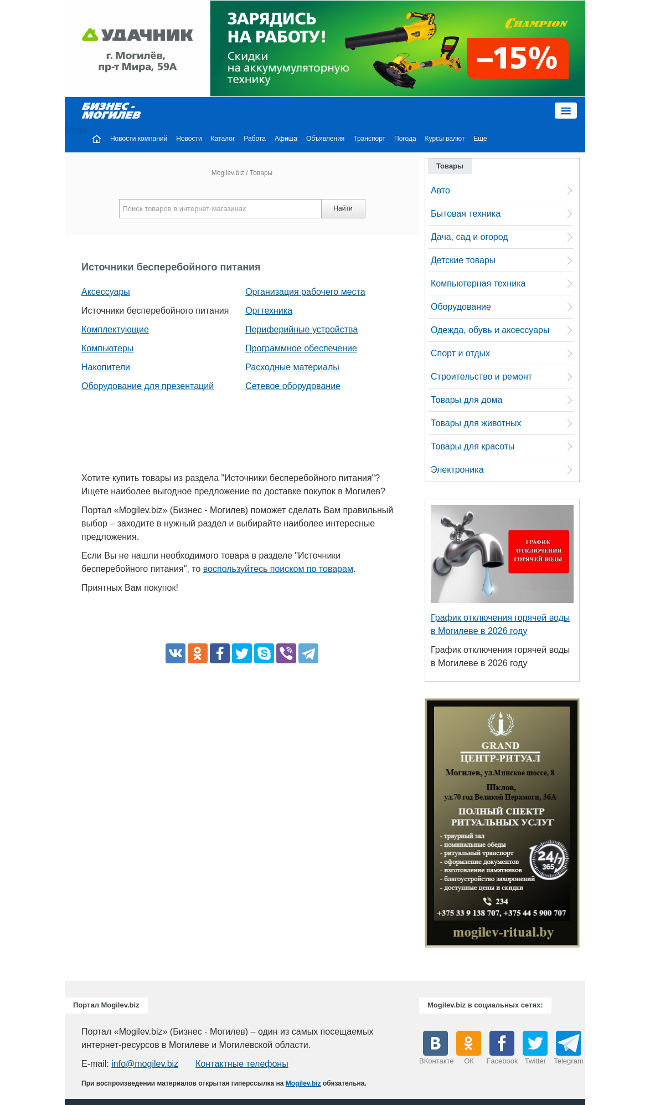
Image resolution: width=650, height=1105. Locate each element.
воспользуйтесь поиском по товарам (278, 569)
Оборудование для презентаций (147, 386)
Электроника (457, 469)
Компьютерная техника (478, 283)
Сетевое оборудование (293, 386)
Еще (480, 138)
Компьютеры (107, 348)
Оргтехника (268, 310)
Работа (255, 138)
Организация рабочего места (305, 291)
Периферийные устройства (301, 329)
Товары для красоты (473, 446)
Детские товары (463, 260)
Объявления (325, 138)
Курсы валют (445, 138)
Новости (189, 138)
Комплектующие (115, 329)
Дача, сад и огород (469, 237)
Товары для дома (466, 400)
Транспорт (369, 138)
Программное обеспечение (301, 348)
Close (76, 130)
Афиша (286, 138)
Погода (405, 138)
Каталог (223, 138)
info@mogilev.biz (144, 1063)
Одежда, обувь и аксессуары (490, 330)
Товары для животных (476, 423)
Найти (342, 208)
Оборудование (461, 306)
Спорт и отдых (460, 353)
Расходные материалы (292, 367)
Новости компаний (138, 138)
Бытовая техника (466, 213)
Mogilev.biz (227, 173)
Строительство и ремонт (481, 376)
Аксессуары (105, 291)
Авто (440, 190)
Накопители (105, 367)
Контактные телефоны (241, 1063)
